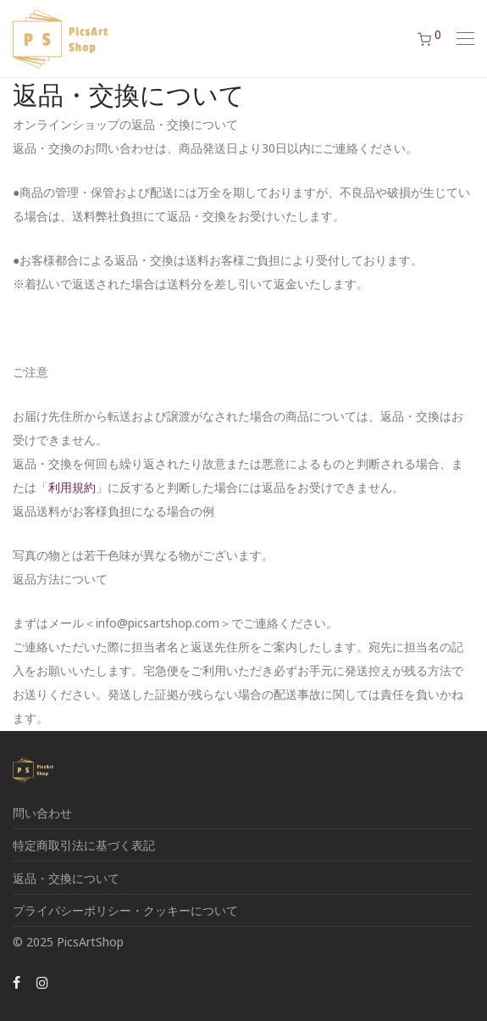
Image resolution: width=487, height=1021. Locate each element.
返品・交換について (66, 878)
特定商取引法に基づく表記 (84, 845)
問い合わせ (42, 813)
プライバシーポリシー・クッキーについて (125, 910)
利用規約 (72, 487)
